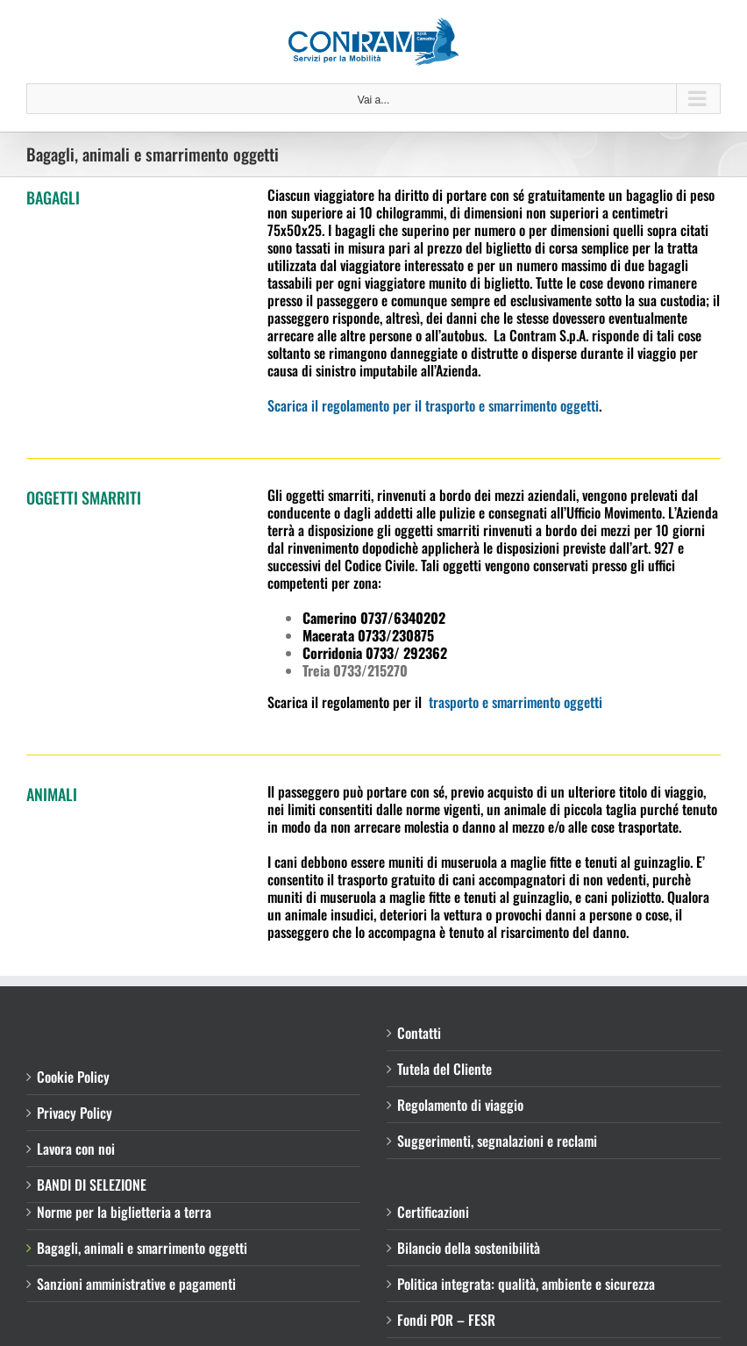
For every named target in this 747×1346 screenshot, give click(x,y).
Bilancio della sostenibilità (468, 1248)
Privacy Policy (74, 1112)
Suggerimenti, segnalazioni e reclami (497, 1140)
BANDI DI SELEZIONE (91, 1184)
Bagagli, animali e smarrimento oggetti (142, 1248)
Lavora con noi (76, 1148)
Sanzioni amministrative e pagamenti (136, 1283)
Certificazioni (433, 1212)
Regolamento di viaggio (460, 1104)
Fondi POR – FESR (446, 1319)
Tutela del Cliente (444, 1069)
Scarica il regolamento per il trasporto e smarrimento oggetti (433, 405)
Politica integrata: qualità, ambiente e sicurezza (526, 1283)
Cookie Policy (73, 1076)
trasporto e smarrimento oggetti (513, 701)
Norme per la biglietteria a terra (124, 1212)
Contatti (419, 1033)
